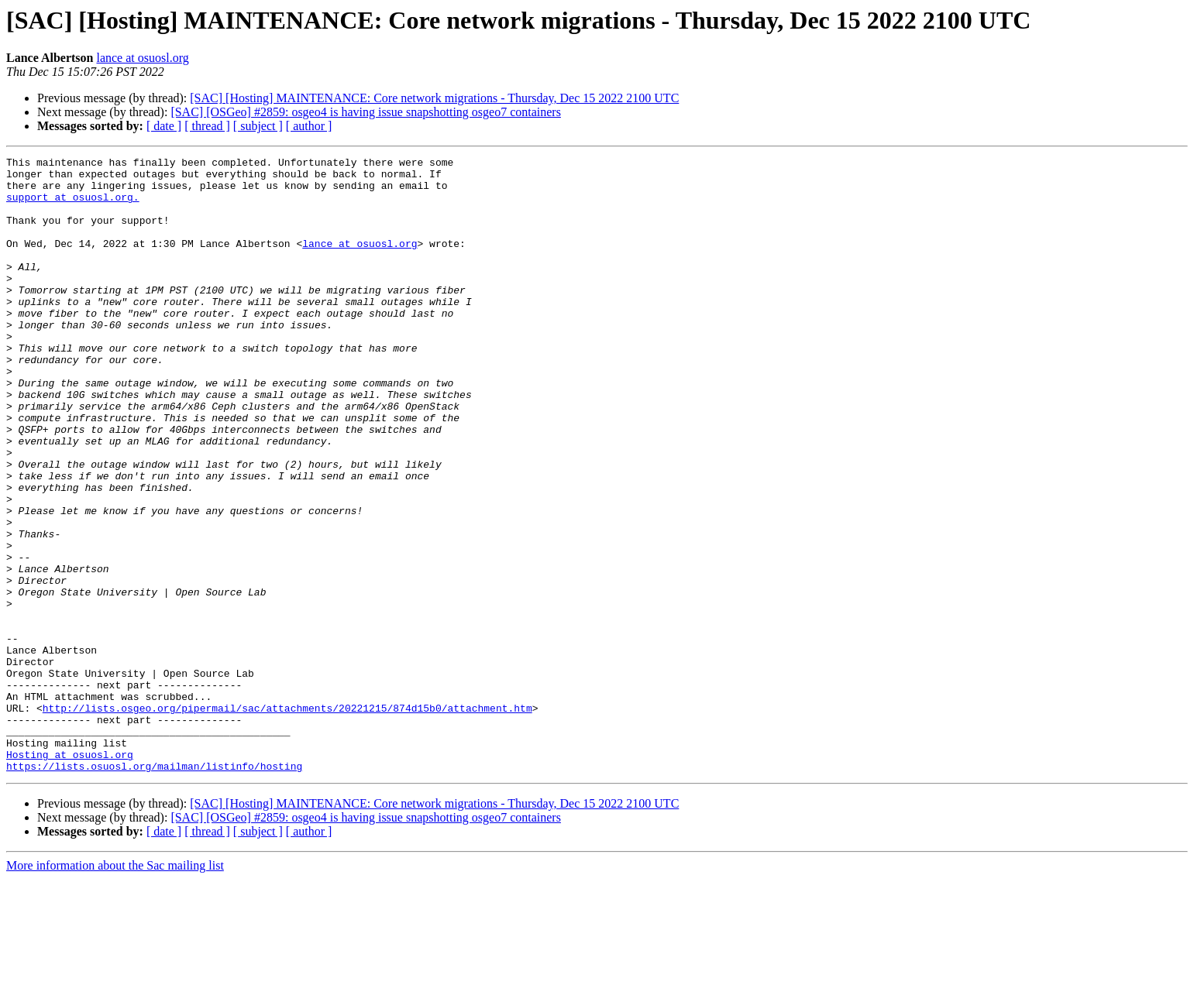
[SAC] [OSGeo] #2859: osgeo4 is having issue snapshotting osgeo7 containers (365, 111)
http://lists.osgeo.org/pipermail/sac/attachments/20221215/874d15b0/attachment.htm (287, 819)
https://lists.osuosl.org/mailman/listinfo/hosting (154, 889)
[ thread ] (207, 125)
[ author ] (309, 125)
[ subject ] (258, 125)
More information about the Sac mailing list (115, 988)
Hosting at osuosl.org (69, 875)
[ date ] (163, 125)
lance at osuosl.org (142, 57)
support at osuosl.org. (72, 206)
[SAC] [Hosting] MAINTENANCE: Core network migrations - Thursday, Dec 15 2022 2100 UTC (434, 98)
